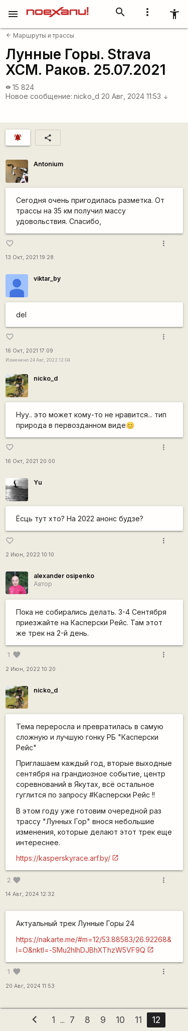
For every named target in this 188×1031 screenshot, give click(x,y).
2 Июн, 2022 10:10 (30, 554)
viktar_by (47, 278)
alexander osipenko (64, 576)
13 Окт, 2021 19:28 (30, 257)
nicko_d (86, 96)
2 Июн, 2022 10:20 (31, 669)
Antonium (48, 164)
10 (120, 1019)
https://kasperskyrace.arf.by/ (63, 858)
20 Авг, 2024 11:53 (134, 96)
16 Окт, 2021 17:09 (29, 351)
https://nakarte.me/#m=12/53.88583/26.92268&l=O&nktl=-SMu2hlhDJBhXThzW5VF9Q (93, 944)
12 (156, 1019)
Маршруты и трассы (40, 35)
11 (138, 1019)
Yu (38, 482)
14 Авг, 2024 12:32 (30, 894)
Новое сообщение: (39, 96)
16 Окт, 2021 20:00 (30, 461)
